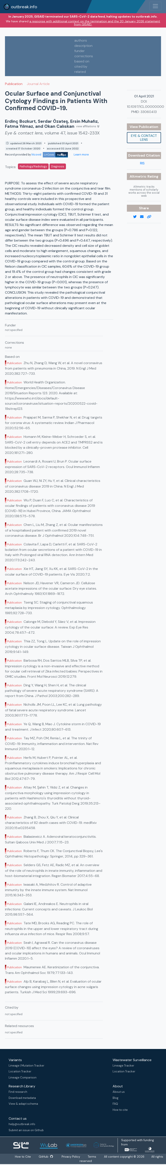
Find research (18, 1092)
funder (79, 51)
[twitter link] (136, 216)
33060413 (148, 112)
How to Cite (23, 1156)
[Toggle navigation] (155, 6)
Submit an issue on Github (26, 1130)
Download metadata (22, 1098)
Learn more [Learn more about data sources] (81, 154)
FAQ (115, 1104)
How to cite (120, 1110)
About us (119, 1092)
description (83, 45)
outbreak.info (20, 6)
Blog (115, 1098)
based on (81, 61)
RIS (142, 163)
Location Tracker (20, 1071)
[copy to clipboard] (151, 216)
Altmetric (138, 176)
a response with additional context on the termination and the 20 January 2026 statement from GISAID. (94, 22)
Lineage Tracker (123, 1065)
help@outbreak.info (22, 1124)
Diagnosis (57, 166)
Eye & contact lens (144, 137)
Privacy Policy (71, 1156)
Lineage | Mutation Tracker (26, 1065)
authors (80, 40)
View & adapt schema (23, 1104)
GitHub (45, 1156)
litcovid (50, 154)
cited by (80, 66)
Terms (92, 1156)
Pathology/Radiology (33, 166)
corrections (83, 56)
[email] (143, 216)
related (80, 71)
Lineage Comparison (23, 1077)
